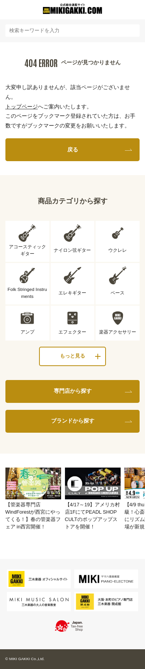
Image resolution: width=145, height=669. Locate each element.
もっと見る (72, 356)
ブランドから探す (72, 421)
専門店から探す (73, 391)
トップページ (21, 106)
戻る (72, 149)
